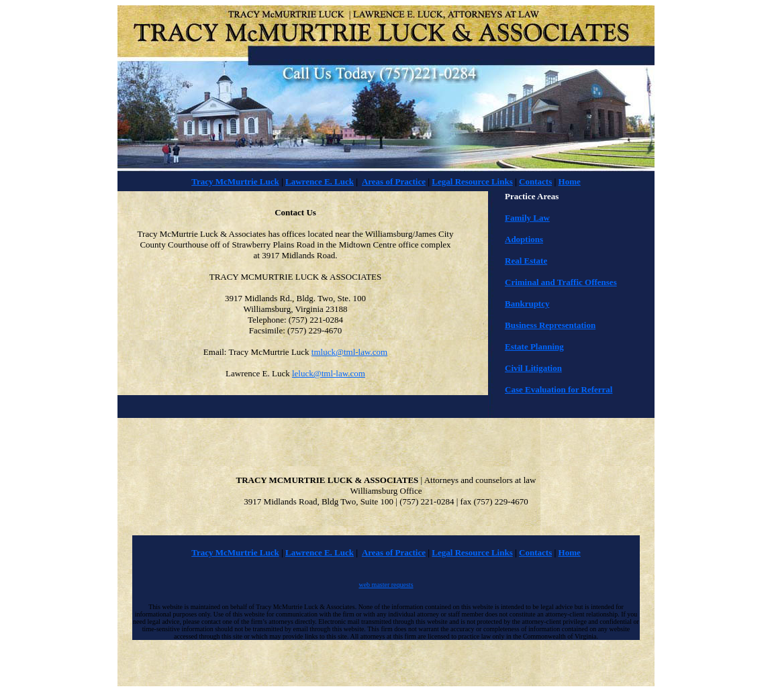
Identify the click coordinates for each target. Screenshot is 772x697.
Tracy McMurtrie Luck (235, 181)
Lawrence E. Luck (319, 181)
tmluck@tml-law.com (349, 352)
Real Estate (526, 261)
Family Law (527, 218)
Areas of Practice (394, 181)
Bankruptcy (527, 304)
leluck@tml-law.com (328, 373)
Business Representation (550, 325)
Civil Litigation (533, 368)
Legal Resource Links (472, 181)
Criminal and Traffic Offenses (561, 282)
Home (570, 181)
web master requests (385, 584)
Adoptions (524, 239)
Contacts (535, 181)
